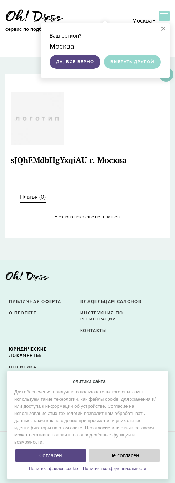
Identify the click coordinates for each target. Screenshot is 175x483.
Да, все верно (75, 61)
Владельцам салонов (110, 301)
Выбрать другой (132, 61)
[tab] (33, 197)
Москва (142, 20)
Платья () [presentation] (33, 197)
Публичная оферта (35, 301)
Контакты (93, 330)
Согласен (50, 455)
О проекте (22, 313)
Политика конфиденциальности (114, 468)
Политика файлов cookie (53, 468)
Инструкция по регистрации (101, 316)
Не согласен (124, 455)
